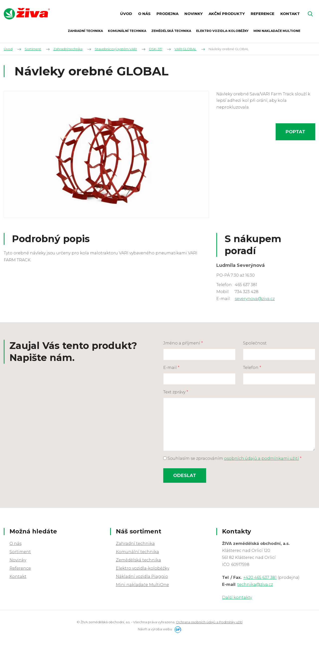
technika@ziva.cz (255, 584)
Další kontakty (237, 597)
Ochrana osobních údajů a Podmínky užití (209, 622)
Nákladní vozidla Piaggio (142, 576)
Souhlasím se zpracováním (232, 458)
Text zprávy (175, 392)
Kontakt (17, 576)
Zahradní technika (135, 543)
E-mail (171, 367)
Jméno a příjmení (183, 343)
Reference (20, 568)
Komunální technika (137, 551)
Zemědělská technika (138, 560)
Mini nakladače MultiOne (142, 584)
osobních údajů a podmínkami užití (261, 458)
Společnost (255, 343)
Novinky (17, 560)
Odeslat (184, 475)
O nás (15, 543)
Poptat (295, 132)
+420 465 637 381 (260, 577)
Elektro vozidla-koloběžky (142, 568)
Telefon (252, 367)
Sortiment (20, 551)
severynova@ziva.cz (255, 298)
